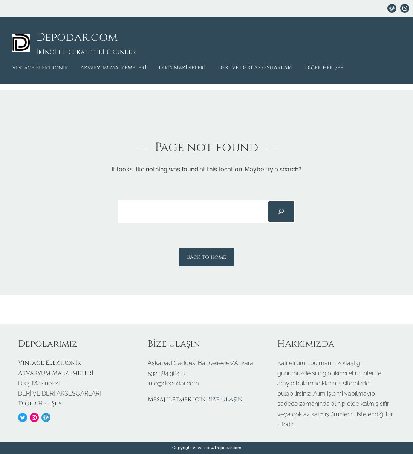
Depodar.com (77, 37)
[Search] (281, 211)
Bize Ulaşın (224, 399)
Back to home (206, 257)
